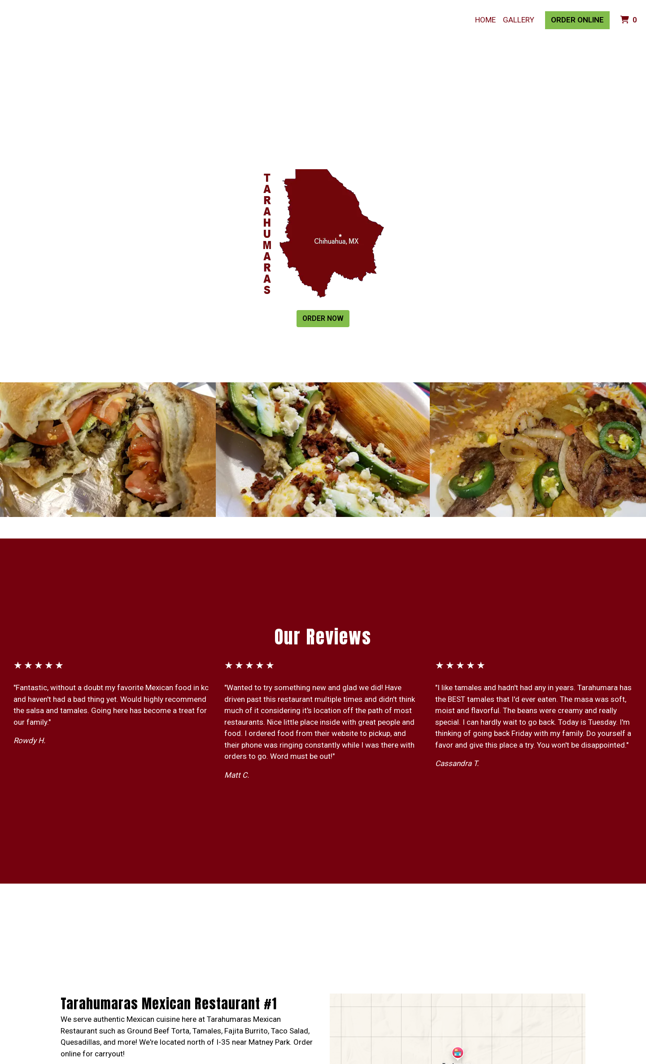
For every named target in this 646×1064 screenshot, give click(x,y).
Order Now (323, 318)
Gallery (518, 19)
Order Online (577, 19)
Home (485, 19)
